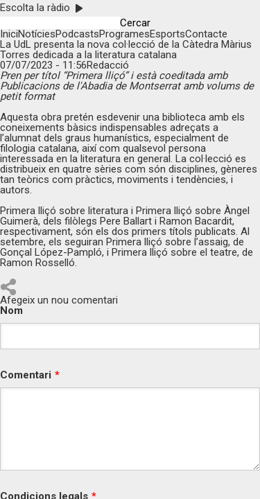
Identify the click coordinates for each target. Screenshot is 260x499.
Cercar (135, 23)
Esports (167, 34)
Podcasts (77, 34)
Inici (9, 34)
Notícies (36, 34)
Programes (124, 34)
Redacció (108, 65)
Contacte (206, 34)
